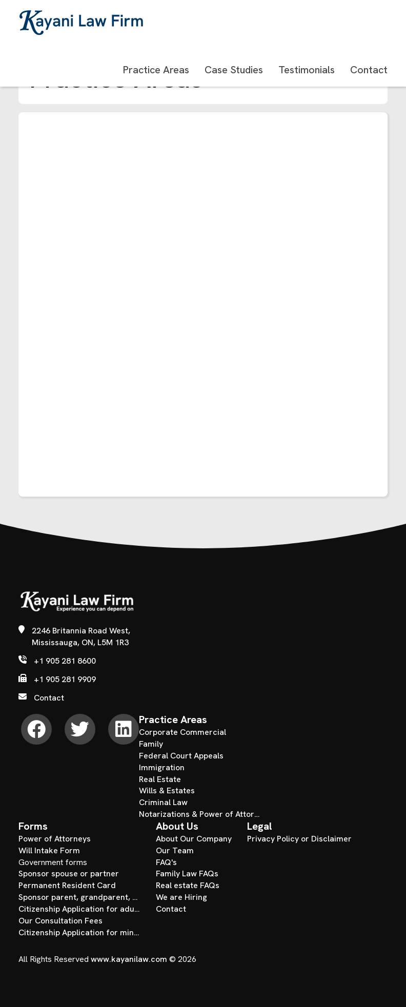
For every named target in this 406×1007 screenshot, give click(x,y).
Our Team (175, 850)
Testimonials (306, 69)
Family (151, 743)
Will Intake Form (49, 850)
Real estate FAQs (187, 885)
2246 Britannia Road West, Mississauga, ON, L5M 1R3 (81, 636)
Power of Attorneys (54, 838)
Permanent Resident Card (67, 885)
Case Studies (234, 69)
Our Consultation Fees (60, 920)
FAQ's (166, 862)
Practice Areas (156, 69)
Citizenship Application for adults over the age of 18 (79, 908)
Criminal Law (163, 802)
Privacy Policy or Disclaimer (299, 838)
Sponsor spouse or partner (68, 873)
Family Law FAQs (187, 873)
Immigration (162, 767)
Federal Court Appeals (181, 755)
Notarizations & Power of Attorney (200, 814)
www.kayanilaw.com (129, 959)
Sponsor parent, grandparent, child (79, 897)
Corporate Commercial (182, 732)
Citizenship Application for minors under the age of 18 (79, 932)
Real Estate (160, 779)
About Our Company (194, 838)
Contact (369, 69)
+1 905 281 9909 (65, 679)
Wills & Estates (167, 790)
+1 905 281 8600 (65, 660)
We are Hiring (181, 897)
